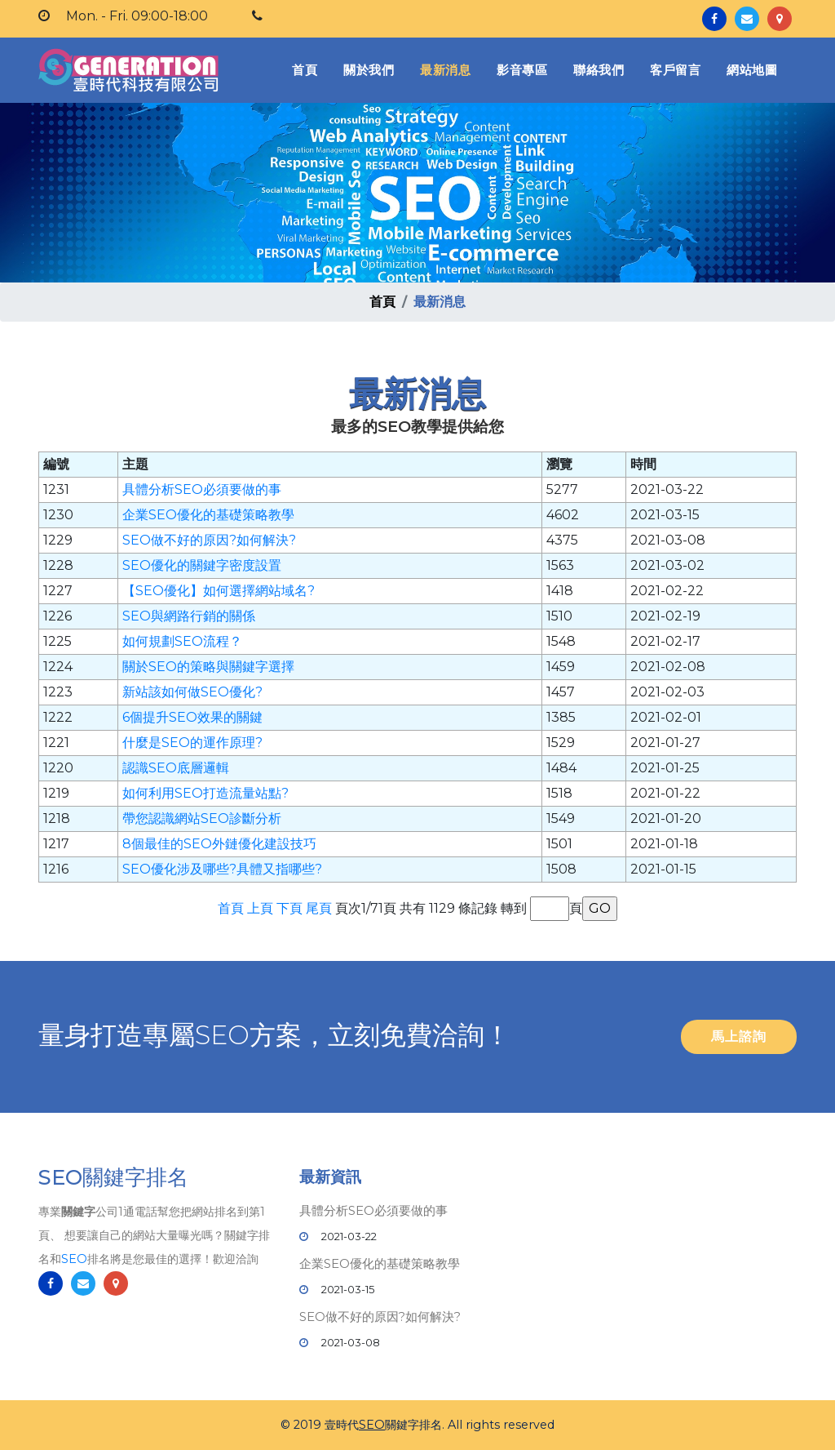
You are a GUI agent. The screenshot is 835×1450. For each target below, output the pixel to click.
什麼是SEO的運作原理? (192, 742)
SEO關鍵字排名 (113, 1184)
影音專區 (522, 70)
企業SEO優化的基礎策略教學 (208, 515)
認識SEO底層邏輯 (175, 768)
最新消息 (445, 70)
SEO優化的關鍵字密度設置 (201, 565)
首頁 (308, 69)
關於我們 (368, 70)
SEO (74, 1266)
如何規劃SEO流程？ (182, 641)
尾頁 (319, 908)
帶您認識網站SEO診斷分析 (201, 818)
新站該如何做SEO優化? (192, 692)
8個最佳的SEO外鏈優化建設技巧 (219, 844)
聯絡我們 (598, 70)
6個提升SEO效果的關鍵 (192, 717)
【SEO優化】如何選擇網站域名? (218, 590)
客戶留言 (675, 70)
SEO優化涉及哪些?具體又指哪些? (222, 869)
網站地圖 (752, 70)
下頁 (289, 908)
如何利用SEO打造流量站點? (205, 793)
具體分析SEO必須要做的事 (201, 489)
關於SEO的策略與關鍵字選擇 (208, 666)
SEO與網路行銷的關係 (188, 616)
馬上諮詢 (739, 1036)
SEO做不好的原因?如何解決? (209, 540)
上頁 (260, 908)
